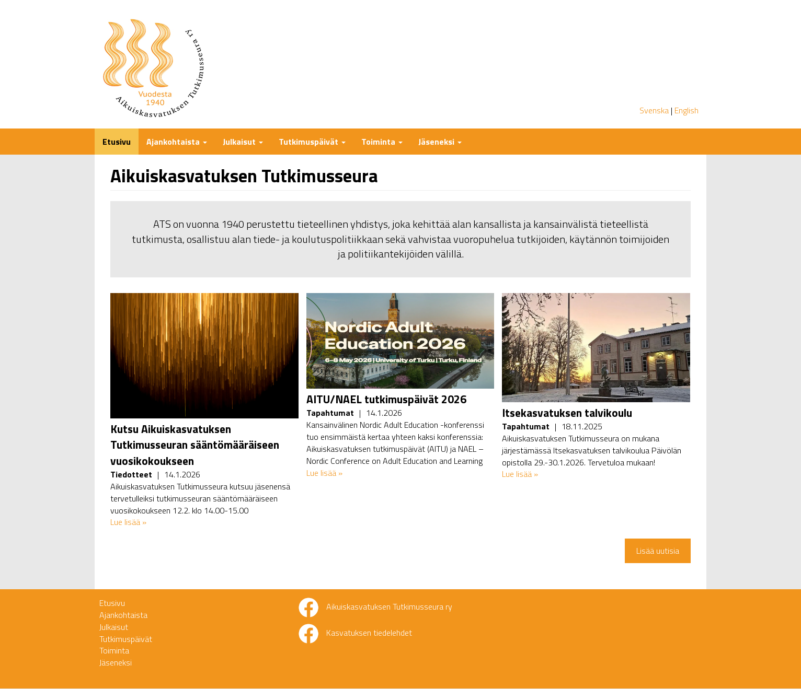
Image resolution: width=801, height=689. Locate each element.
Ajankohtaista (176, 141)
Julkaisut (243, 141)
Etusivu (116, 141)
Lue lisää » (128, 522)
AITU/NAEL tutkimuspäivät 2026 (386, 399)
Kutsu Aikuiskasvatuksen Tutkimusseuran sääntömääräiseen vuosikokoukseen (194, 445)
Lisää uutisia (657, 550)
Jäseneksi (440, 141)
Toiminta (382, 141)
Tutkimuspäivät (312, 141)
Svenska (654, 110)
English (686, 110)
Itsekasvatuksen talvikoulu (567, 412)
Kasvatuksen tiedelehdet (369, 632)
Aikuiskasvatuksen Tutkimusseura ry (389, 606)
